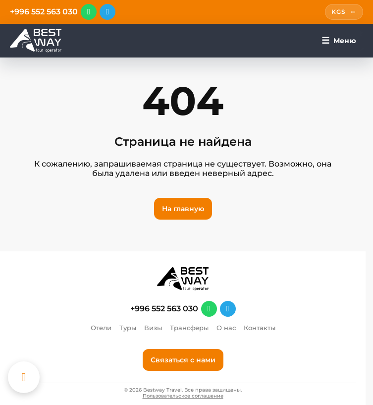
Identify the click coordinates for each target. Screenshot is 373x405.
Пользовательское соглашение (183, 396)
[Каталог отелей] (24, 377)
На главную (183, 208)
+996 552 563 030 (44, 12)
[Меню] (339, 40)
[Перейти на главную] (35, 41)
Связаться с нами (183, 359)
